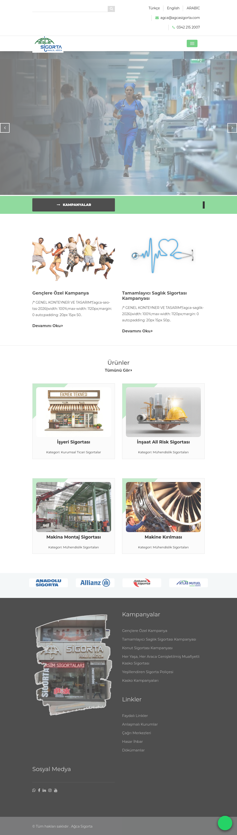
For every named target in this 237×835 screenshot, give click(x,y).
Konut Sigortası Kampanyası (147, 651)
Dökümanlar (133, 753)
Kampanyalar (73, 206)
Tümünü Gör (118, 372)
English (173, 8)
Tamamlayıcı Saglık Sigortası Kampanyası (159, 643)
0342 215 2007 (188, 27)
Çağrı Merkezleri (136, 736)
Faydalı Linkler (135, 719)
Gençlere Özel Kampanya (144, 634)
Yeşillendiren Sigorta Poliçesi (147, 675)
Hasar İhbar (132, 745)
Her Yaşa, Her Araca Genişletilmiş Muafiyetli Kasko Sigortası (160, 663)
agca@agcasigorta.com (180, 18)
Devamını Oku (47, 327)
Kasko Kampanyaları (140, 684)
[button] (192, 43)
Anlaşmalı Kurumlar (140, 728)
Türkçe (154, 8)
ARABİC (193, 8)
